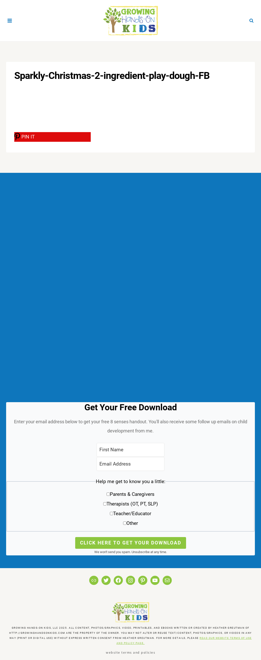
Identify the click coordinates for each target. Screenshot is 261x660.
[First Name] (130, 450)
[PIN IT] (52, 137)
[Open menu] (10, 20)
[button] (130, 504)
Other (132, 523)
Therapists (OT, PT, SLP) (132, 504)
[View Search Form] (251, 20)
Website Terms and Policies (130, 652)
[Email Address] (130, 464)
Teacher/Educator (132, 513)
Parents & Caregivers (132, 494)
